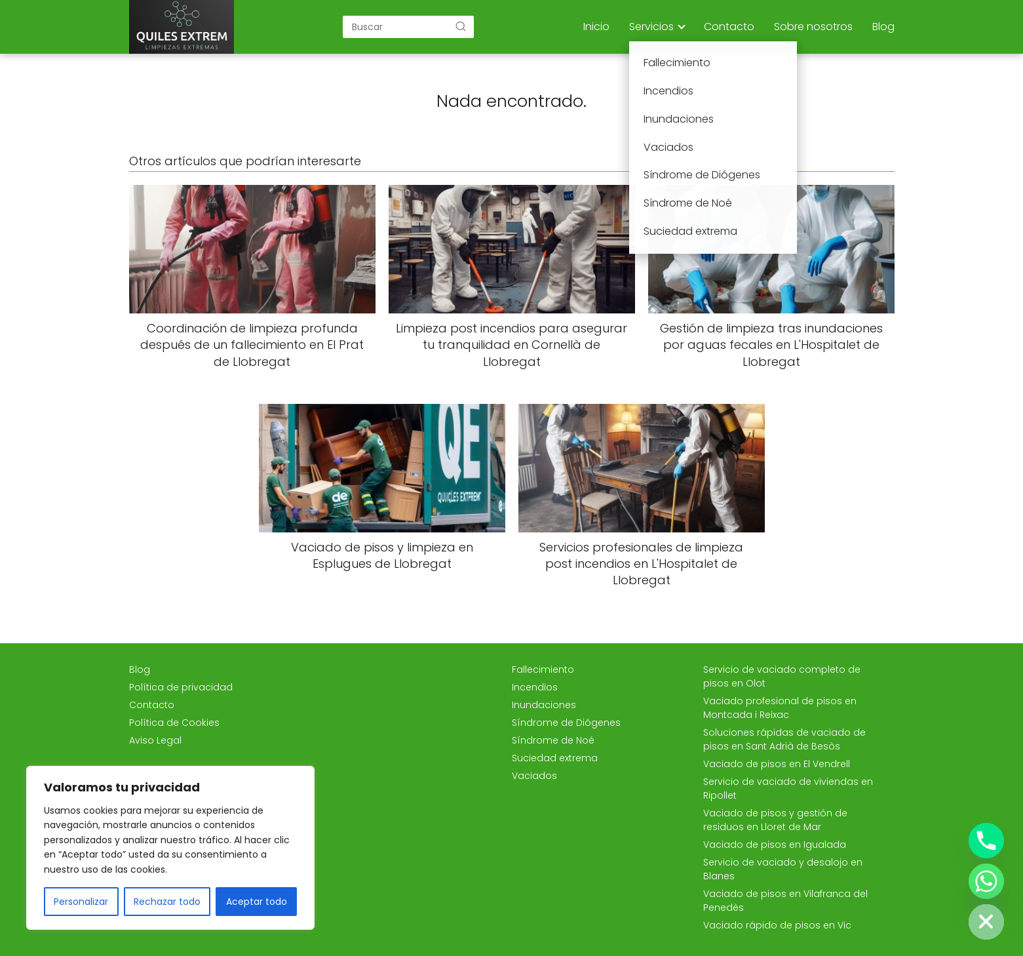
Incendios (535, 687)
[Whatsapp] (986, 881)
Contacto (729, 26)
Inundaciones (544, 704)
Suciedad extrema (555, 758)
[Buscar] (461, 26)
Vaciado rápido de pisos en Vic (777, 925)
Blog (883, 26)
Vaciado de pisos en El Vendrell (776, 763)
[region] (170, 848)
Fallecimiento (543, 669)
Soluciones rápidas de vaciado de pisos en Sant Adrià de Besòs (784, 739)
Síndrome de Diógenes (566, 722)
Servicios (651, 26)
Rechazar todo (167, 901)
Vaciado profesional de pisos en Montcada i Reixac (780, 707)
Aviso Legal (155, 740)
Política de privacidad (181, 687)
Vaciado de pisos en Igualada (774, 844)
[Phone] (986, 840)
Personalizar (81, 901)
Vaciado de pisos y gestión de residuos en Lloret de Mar (775, 820)
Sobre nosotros (813, 26)
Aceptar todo (256, 901)
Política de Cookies (174, 722)
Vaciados (534, 775)
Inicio (596, 26)
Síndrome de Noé (553, 740)
